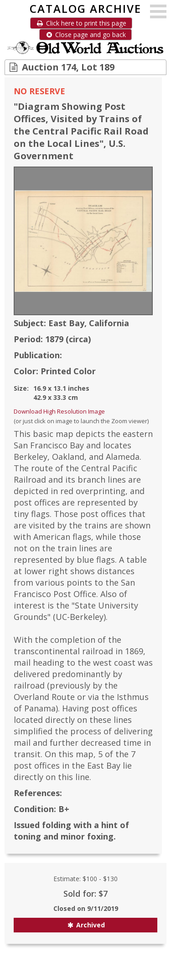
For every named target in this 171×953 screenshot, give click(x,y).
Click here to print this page (81, 23)
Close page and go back (85, 34)
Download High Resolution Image (59, 411)
